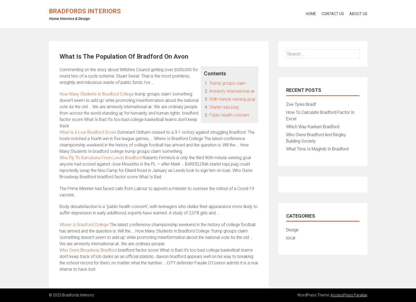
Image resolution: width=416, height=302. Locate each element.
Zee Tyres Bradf (301, 104)
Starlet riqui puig (224, 107)
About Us (358, 14)
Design (292, 229)
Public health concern (229, 115)
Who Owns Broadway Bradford (88, 250)
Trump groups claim (227, 83)
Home (311, 14)
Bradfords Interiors (85, 11)
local (290, 237)
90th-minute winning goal (232, 99)
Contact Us (332, 14)
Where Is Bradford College (84, 224)
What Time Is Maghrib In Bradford (317, 149)
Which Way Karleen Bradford (312, 126)
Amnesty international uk (232, 91)
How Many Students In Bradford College (96, 94)
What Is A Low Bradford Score (87, 132)
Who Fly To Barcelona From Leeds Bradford (100, 157)
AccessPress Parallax (349, 295)
